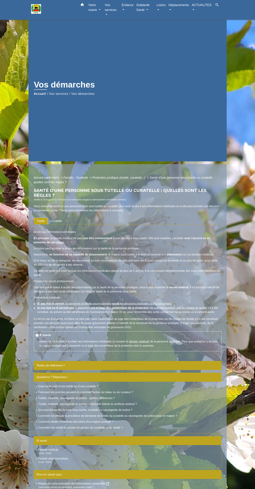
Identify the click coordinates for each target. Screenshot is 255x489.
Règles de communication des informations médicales (74, 483)
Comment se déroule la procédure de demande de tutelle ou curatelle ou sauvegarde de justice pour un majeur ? (107, 415)
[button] (82, 5)
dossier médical (138, 341)
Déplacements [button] (179, 5)
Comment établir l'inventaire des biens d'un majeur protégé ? (75, 421)
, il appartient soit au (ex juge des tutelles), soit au (111, 307)
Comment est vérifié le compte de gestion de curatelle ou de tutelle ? (80, 427)
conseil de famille (196, 307)
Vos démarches (83, 94)
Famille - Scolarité (76, 177)
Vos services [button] (110, 7)
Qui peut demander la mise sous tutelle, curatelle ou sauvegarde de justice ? (85, 409)
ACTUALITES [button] (201, 5)
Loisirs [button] (161, 5)
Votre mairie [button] (93, 7)
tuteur (60, 242)
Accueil (40, 94)
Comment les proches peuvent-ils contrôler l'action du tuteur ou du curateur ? (85, 392)
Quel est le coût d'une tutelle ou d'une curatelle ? (68, 386)
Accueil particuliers (47, 177)
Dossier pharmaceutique (53, 458)
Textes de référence (49, 365)
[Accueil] (53, 9)
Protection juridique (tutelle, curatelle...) (119, 177)
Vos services (58, 94)
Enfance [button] (127, 5)
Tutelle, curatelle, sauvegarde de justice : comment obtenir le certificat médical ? (87, 404)
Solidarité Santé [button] (143, 7)
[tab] (41, 221)
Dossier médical (48, 449)
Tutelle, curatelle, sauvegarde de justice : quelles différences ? (76, 398)
